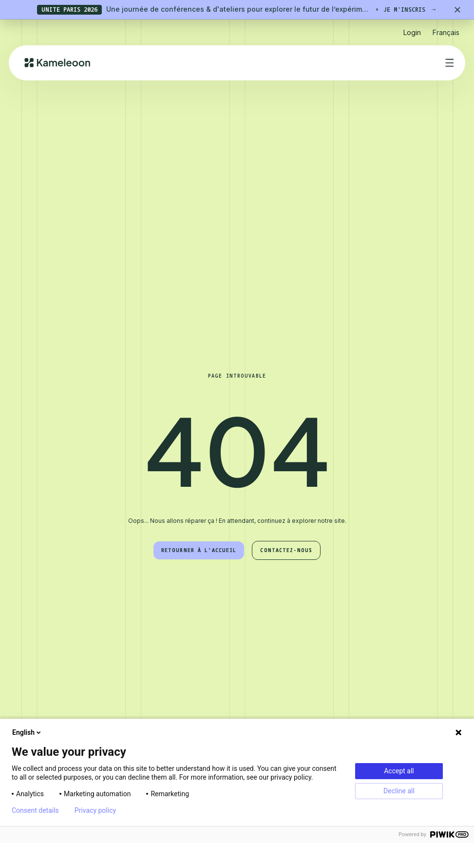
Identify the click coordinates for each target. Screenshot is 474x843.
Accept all (399, 771)
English (27, 732)
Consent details (35, 810)
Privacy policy (95, 810)
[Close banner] (457, 10)
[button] (446, 28)
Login (412, 32)
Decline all (399, 791)
